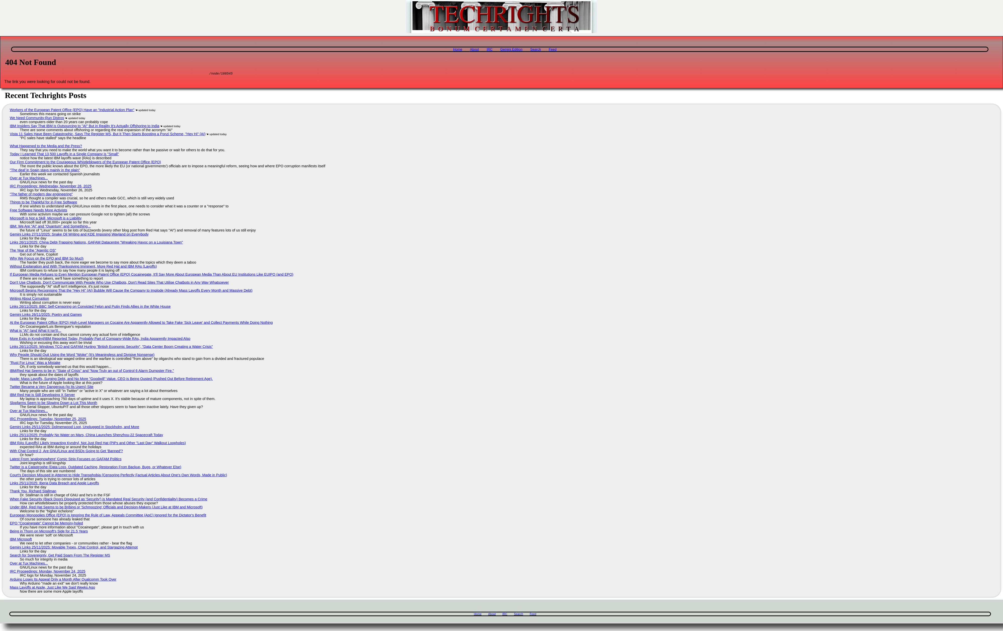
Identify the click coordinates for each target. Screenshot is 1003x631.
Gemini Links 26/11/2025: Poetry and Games (46, 315)
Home (457, 49)
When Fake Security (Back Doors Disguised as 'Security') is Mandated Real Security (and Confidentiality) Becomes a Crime (108, 500)
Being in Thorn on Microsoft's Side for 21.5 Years (49, 532)
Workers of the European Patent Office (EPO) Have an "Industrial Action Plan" (72, 111)
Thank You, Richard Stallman (33, 492)
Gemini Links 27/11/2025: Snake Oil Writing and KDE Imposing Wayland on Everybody (79, 235)
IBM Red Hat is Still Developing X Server (42, 395)
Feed (552, 49)
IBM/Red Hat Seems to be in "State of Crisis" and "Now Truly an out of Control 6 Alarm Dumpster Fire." (92, 371)
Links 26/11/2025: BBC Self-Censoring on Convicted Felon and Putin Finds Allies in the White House (90, 307)
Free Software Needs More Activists (38, 211)
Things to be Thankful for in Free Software (43, 203)
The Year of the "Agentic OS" (33, 251)
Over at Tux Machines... (29, 179)
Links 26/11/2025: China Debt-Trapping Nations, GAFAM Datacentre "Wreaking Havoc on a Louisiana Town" (96, 243)
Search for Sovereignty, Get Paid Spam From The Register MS (60, 556)
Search (535, 49)
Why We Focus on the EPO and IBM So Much (46, 259)
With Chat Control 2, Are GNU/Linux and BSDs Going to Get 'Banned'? (66, 452)
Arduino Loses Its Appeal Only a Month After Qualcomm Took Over (63, 580)
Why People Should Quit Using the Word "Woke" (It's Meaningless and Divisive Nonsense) (82, 355)
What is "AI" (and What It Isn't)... (35, 331)
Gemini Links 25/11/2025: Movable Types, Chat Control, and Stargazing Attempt (74, 548)
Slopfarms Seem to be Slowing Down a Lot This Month (53, 404)
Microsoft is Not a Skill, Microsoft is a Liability (45, 219)
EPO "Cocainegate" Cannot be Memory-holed (46, 524)
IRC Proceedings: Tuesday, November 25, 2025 (48, 420)
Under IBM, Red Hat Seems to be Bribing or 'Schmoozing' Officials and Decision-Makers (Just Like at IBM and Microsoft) (106, 508)
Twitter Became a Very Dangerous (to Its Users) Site (52, 387)
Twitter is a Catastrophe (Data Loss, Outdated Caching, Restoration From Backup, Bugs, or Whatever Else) (95, 468)
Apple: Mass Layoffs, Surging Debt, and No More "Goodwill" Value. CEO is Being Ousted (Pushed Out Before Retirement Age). (111, 379)
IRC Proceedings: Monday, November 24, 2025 (47, 572)
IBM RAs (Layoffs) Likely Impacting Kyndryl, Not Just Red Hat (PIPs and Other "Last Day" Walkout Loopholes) (98, 444)
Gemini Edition (511, 49)
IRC (489, 49)
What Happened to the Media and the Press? (46, 147)
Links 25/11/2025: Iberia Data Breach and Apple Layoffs (54, 484)
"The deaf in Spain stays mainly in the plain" (45, 171)
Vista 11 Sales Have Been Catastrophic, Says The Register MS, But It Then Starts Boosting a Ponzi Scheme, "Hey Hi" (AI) (107, 135)
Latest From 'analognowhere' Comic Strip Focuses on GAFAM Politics (65, 460)
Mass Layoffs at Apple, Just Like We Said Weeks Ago (52, 588)
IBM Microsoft (21, 540)
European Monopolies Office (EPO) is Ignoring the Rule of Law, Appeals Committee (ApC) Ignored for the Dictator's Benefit (108, 516)
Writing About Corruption (29, 299)
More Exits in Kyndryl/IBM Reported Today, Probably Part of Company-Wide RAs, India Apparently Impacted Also (100, 339)
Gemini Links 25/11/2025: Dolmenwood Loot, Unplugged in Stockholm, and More (74, 428)
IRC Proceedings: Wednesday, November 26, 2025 (51, 187)
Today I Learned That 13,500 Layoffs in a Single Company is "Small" (64, 155)
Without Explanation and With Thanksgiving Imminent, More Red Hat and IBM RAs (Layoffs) (83, 267)
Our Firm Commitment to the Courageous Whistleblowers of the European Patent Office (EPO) (85, 163)
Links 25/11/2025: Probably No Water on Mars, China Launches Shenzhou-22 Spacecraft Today (86, 436)
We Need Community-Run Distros (37, 119)
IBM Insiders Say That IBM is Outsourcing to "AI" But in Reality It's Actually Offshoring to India (84, 127)
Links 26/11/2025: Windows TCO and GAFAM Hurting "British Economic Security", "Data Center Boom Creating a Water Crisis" (111, 347)
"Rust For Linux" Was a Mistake (35, 363)
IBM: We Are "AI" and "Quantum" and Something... (50, 227)
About (474, 49)
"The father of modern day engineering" (41, 195)
